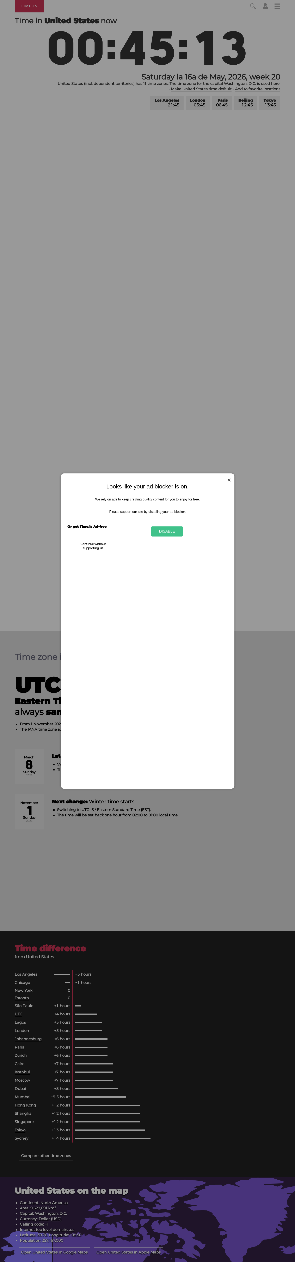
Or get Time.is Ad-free (86, 527)
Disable (167, 531)
